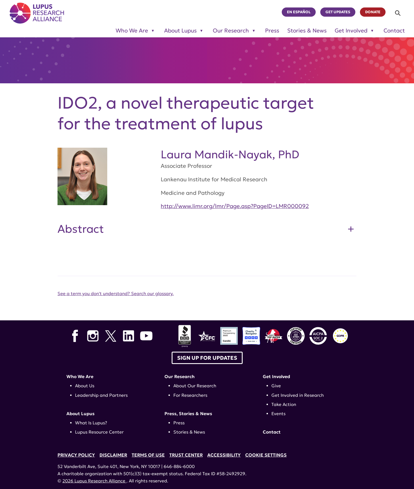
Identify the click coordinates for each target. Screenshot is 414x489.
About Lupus (80, 413)
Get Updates (337, 12)
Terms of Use (148, 455)
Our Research (179, 376)
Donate (372, 12)
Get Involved (276, 376)
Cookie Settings (266, 455)
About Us (84, 385)
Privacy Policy (76, 455)
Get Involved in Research (297, 395)
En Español (298, 12)
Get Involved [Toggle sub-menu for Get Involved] (351, 31)
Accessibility (224, 455)
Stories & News (307, 31)
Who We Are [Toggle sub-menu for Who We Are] (132, 31)
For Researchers (190, 395)
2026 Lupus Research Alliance (94, 481)
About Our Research (194, 385)
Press (272, 31)
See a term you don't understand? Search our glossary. (115, 293)
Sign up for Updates (207, 358)
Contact (394, 31)
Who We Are (79, 376)
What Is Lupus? (91, 423)
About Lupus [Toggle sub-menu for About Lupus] (180, 31)
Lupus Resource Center (99, 432)
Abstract (80, 229)
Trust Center (186, 455)
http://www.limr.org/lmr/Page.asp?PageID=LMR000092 (235, 206)
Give (276, 385)
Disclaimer (113, 455)
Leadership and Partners (101, 395)
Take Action (283, 404)
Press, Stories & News (188, 413)
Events (278, 413)
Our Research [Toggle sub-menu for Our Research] (231, 31)
